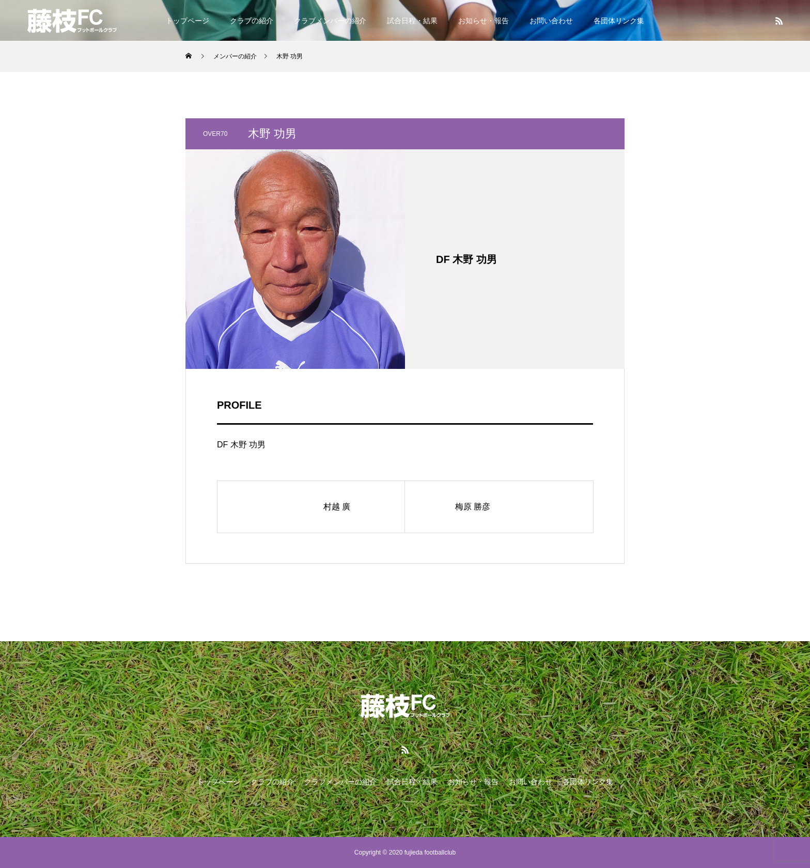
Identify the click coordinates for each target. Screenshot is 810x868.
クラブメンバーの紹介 (330, 21)
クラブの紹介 (251, 21)
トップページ (187, 21)
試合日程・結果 (412, 21)
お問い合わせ (551, 21)
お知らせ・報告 (483, 21)
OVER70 (215, 133)
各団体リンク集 (619, 21)
